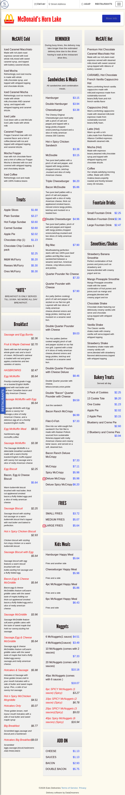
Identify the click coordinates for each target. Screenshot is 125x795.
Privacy (82, 788)
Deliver (41, 4)
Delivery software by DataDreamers (62, 792)
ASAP (87, 4)
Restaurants (103, 4)
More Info (111, 18)
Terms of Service (69, 788)
